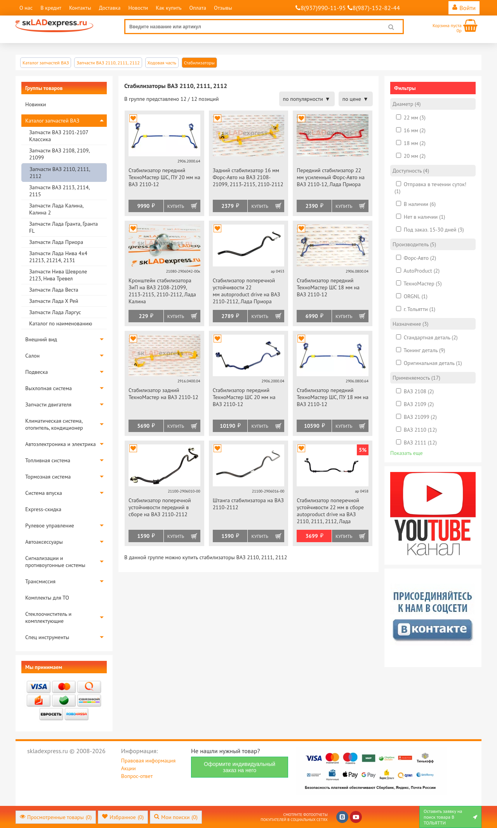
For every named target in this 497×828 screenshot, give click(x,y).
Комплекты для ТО (47, 597)
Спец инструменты (47, 637)
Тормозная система (48, 476)
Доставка (110, 7)
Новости (138, 7)
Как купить (168, 7)
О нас (26, 7)
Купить (175, 206)
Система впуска (43, 492)
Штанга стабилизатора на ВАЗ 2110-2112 (248, 504)
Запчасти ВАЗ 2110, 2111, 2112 (60, 173)
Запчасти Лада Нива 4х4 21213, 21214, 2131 (58, 257)
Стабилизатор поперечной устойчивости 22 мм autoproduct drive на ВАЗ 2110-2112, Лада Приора (246, 291)
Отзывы (223, 7)
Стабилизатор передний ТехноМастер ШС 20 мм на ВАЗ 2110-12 (244, 397)
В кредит (50, 7)
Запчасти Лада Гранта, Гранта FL (63, 227)
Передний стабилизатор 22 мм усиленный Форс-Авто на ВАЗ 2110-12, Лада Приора (331, 177)
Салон (32, 355)
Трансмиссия (40, 581)
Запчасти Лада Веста (53, 289)
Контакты (80, 7)
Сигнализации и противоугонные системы (55, 562)
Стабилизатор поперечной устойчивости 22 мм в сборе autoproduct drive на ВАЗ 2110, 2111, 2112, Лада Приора (330, 511)
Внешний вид (41, 339)
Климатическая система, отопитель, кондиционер (54, 424)
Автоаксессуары (44, 541)
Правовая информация (148, 760)
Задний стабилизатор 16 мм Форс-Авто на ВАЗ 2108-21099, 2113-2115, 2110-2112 (248, 177)
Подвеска (36, 371)
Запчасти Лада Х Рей (53, 300)
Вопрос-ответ (137, 776)
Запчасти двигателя (48, 404)
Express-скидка (43, 509)
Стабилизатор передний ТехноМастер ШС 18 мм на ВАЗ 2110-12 (328, 287)
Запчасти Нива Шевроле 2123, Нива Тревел (58, 275)
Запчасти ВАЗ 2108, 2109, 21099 (59, 154)
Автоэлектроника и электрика (60, 444)
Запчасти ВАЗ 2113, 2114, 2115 (59, 191)
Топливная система (47, 460)
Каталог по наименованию (60, 323)
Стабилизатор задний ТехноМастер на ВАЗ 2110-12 (163, 394)
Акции (128, 768)
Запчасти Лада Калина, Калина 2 (56, 209)
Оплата (197, 7)
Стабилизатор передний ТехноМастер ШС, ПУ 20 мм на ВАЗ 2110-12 (164, 177)
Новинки (35, 104)
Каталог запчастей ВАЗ (52, 120)
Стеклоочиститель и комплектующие (48, 617)
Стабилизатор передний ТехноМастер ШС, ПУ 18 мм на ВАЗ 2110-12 (332, 397)
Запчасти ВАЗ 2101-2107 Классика (58, 136)
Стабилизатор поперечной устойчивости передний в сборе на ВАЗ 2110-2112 (160, 507)
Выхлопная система (48, 388)
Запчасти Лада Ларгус (55, 312)
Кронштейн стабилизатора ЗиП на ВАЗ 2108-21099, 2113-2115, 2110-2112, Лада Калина (162, 291)
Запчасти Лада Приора (56, 242)
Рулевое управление (49, 525)
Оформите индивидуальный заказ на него (239, 767)
